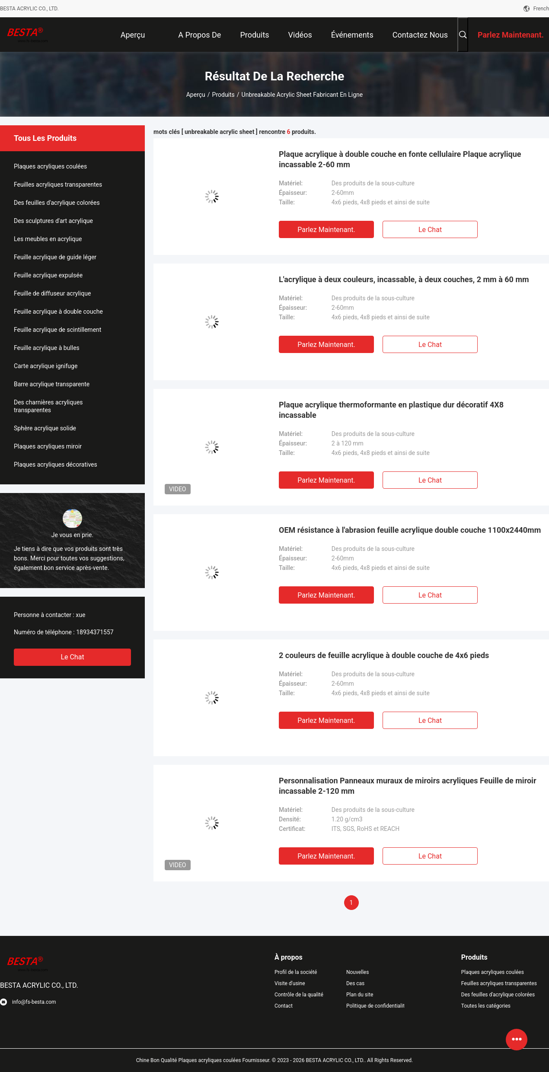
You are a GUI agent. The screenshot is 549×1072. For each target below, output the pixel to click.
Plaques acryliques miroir (48, 446)
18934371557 (95, 632)
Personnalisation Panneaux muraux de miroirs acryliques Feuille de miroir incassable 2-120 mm (407, 785)
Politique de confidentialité (375, 1006)
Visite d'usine (289, 983)
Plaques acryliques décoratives (55, 464)
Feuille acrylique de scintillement (57, 329)
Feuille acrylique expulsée (48, 275)
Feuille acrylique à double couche (58, 311)
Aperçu (195, 94)
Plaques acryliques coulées (50, 166)
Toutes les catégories (486, 1006)
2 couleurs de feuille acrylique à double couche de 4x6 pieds (384, 655)
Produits (223, 94)
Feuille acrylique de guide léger (55, 257)
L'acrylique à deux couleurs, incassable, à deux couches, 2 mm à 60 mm (404, 279)
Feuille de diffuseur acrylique (52, 293)
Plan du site (359, 995)
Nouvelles (357, 972)
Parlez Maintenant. (326, 230)
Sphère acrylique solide (45, 428)
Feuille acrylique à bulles (47, 347)
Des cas (355, 983)
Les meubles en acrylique (48, 238)
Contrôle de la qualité (298, 995)
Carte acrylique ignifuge (45, 366)
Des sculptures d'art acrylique (53, 220)
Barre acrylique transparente (51, 384)
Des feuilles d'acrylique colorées (57, 202)
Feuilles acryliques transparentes (58, 184)
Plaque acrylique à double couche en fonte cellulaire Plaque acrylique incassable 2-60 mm (400, 159)
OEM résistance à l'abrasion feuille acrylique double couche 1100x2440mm (410, 529)
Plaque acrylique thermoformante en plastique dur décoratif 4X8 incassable (391, 410)
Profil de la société (295, 972)
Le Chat (72, 657)
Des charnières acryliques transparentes (48, 406)
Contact (283, 1006)
